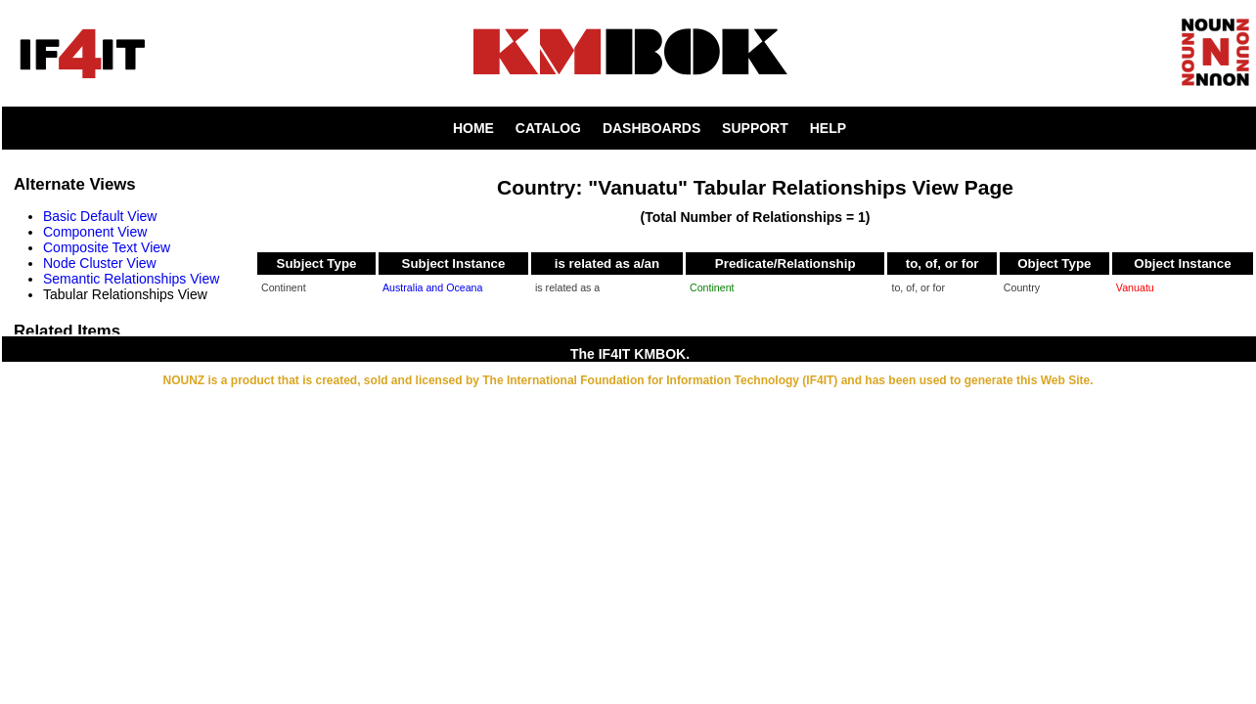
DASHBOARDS (651, 128)
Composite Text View (106, 247)
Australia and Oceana (432, 287)
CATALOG (548, 128)
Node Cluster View (100, 263)
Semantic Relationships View (131, 278)
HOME (473, 128)
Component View (95, 232)
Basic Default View (100, 216)
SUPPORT (755, 128)
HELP (828, 128)
